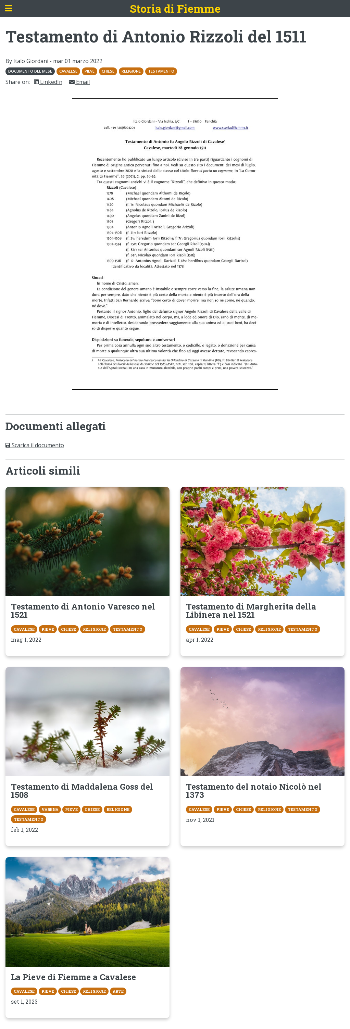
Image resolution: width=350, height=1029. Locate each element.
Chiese (108, 71)
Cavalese (68, 71)
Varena (49, 809)
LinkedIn (48, 82)
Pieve (90, 71)
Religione (131, 71)
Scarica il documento (34, 445)
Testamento (161, 71)
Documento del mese (30, 71)
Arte (118, 991)
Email (79, 82)
